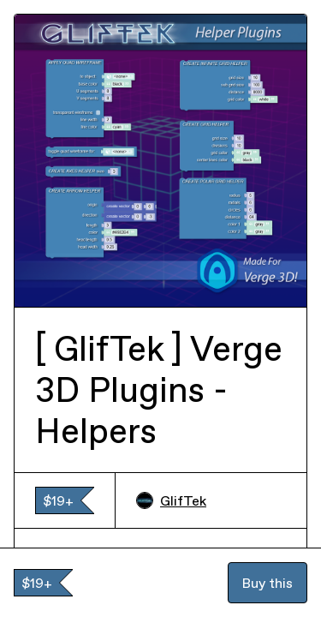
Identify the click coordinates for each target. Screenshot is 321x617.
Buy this (267, 582)
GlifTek (171, 500)
